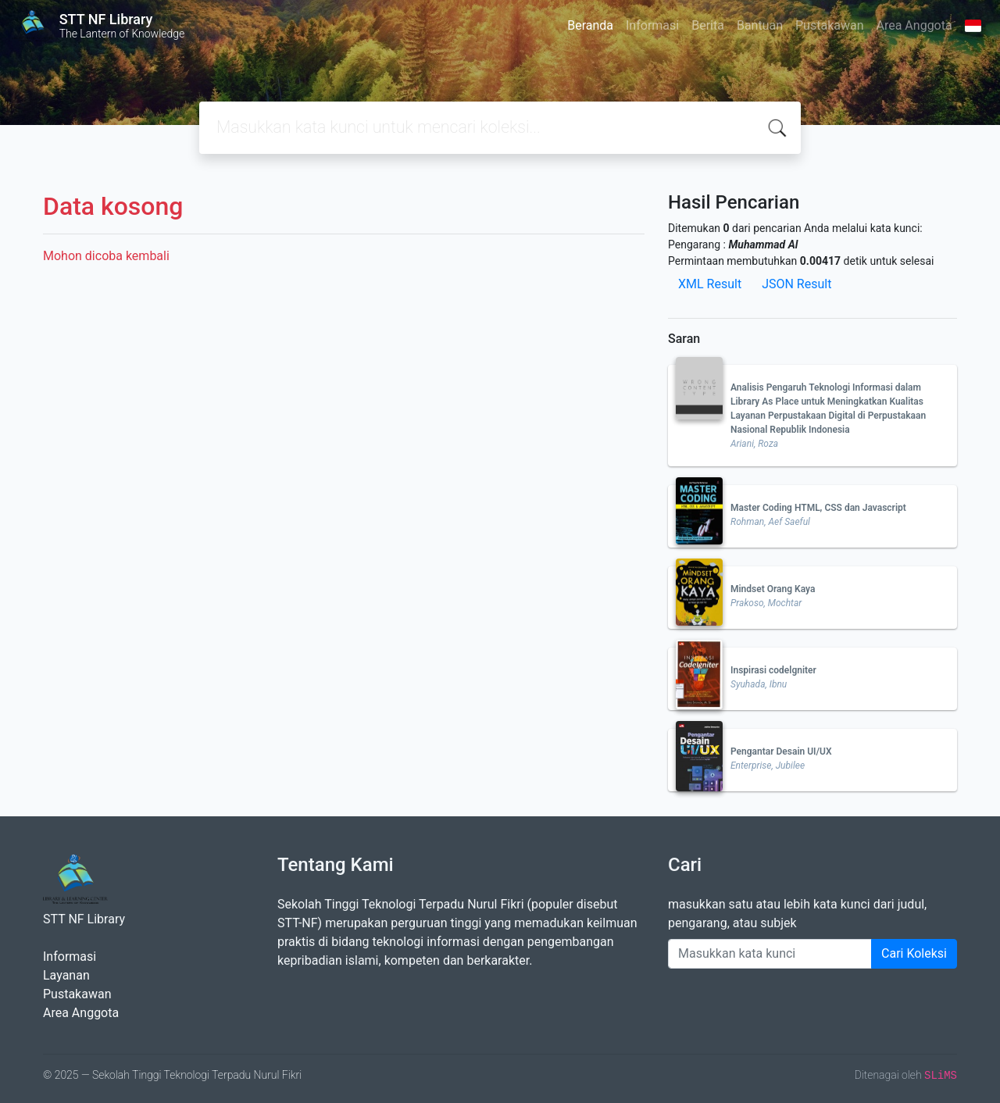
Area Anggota (914, 25)
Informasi (652, 25)
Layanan (66, 975)
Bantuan (760, 25)
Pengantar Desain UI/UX (781, 751)
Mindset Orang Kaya (772, 589)
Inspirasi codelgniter (773, 670)
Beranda (590, 25)
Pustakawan (829, 25)
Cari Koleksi (914, 953)
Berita (707, 25)
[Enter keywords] (770, 954)
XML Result (709, 284)
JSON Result (796, 284)
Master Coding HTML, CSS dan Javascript (818, 507)
